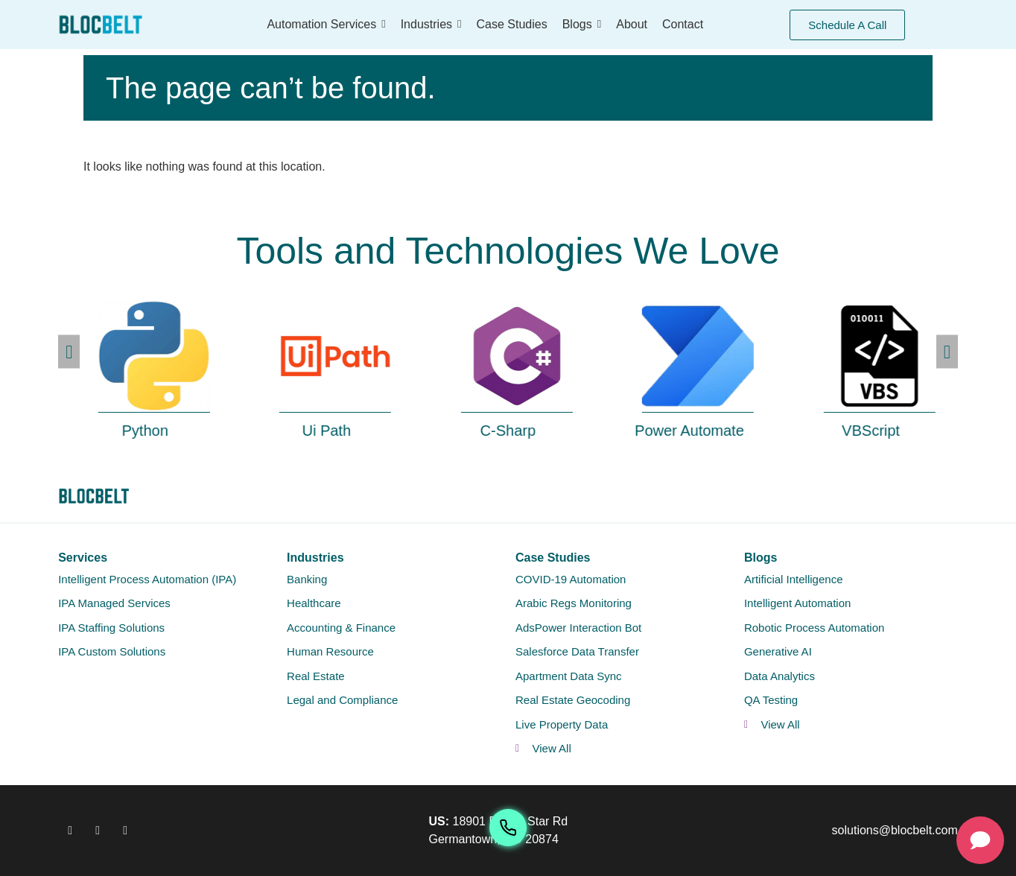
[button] (69, 352)
